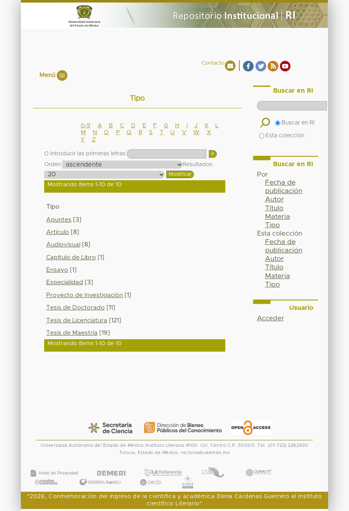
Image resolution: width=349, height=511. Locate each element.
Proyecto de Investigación (84, 295)
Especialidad (64, 282)
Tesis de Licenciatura (76, 321)
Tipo (272, 225)
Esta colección (281, 135)
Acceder (270, 318)
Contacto (213, 63)
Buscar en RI (294, 123)
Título (274, 208)
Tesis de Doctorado (75, 308)
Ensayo (57, 270)
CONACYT (258, 465)
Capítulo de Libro (71, 257)
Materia (277, 216)
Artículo (57, 232)
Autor (274, 199)
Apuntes (58, 220)
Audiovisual (63, 245)
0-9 (85, 125)
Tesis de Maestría (72, 333)
